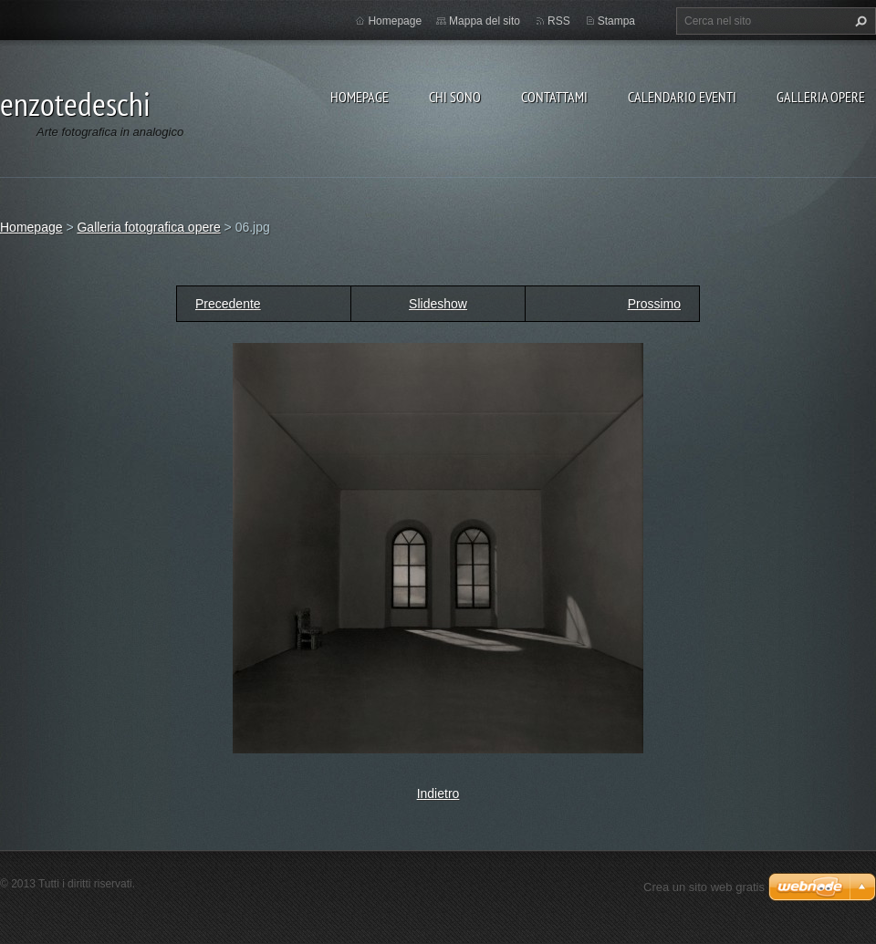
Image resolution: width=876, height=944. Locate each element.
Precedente (228, 303)
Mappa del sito (484, 21)
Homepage (359, 97)
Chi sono (455, 97)
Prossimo (654, 303)
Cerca (858, 21)
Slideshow (438, 303)
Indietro (438, 793)
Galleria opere (821, 97)
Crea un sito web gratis (704, 887)
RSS (559, 21)
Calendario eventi (682, 97)
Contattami (554, 97)
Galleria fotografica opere (148, 227)
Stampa (616, 21)
